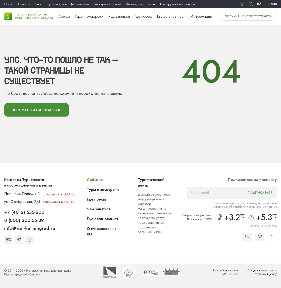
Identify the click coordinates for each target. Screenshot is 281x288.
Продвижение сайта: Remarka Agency (262, 272)
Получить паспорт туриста (248, 16)
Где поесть (143, 16)
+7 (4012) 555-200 (24, 212)
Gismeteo (271, 226)
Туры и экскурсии (89, 16)
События (95, 180)
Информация (201, 16)
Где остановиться (171, 16)
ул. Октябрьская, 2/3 (22, 202)
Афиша (64, 16)
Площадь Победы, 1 (22, 194)
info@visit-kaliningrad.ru (29, 228)
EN (247, 237)
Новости (24, 4)
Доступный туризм (108, 4)
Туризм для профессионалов (68, 4)
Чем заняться (119, 16)
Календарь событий (140, 4)
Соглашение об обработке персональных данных (244, 207)
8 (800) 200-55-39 (24, 220)
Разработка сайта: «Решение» (226, 272)
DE (260, 237)
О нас (8, 4)
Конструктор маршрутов (177, 4)
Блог (38, 4)
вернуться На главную (37, 110)
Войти (273, 3)
